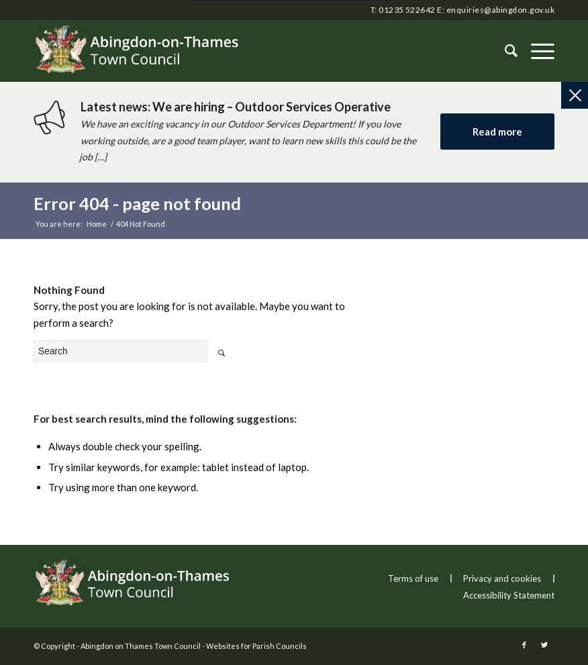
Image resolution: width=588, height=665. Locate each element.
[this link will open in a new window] (524, 645)
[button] (536, 51)
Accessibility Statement (508, 595)
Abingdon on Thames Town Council (141, 646)
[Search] (504, 51)
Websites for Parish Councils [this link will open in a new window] (256, 646)
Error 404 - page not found (137, 203)
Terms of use (413, 578)
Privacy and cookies (502, 578)
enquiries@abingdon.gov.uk (500, 10)
